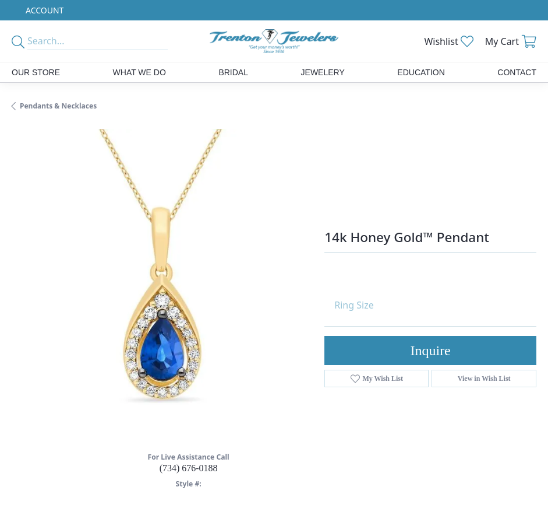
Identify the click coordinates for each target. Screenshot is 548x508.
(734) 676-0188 (189, 468)
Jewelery (323, 72)
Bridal (233, 72)
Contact (516, 72)
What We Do (139, 72)
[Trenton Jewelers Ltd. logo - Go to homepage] (273, 41)
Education (420, 72)
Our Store (36, 72)
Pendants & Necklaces (58, 106)
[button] (43, 10)
